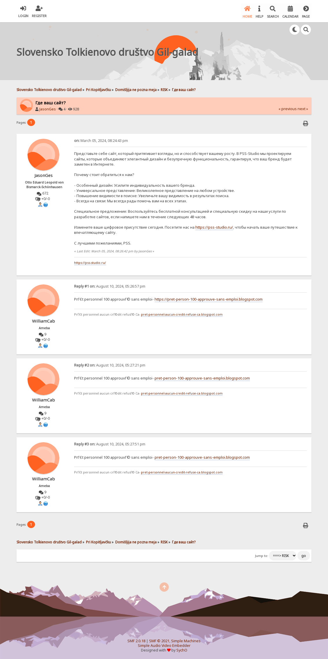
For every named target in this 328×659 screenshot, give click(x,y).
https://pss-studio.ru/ (214, 226)
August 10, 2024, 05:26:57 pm (109, 285)
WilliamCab (43, 320)
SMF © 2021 (159, 640)
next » (303, 107)
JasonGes (47, 108)
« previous (287, 107)
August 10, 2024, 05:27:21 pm (109, 364)
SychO (181, 649)
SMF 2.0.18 (136, 640)
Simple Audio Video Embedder (164, 644)
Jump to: (261, 555)
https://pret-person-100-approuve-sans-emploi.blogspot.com (209, 298)
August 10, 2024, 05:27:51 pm (109, 443)
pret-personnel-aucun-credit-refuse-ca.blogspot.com (182, 313)
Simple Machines (186, 640)
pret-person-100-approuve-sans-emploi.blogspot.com (202, 377)
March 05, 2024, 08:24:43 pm (101, 139)
